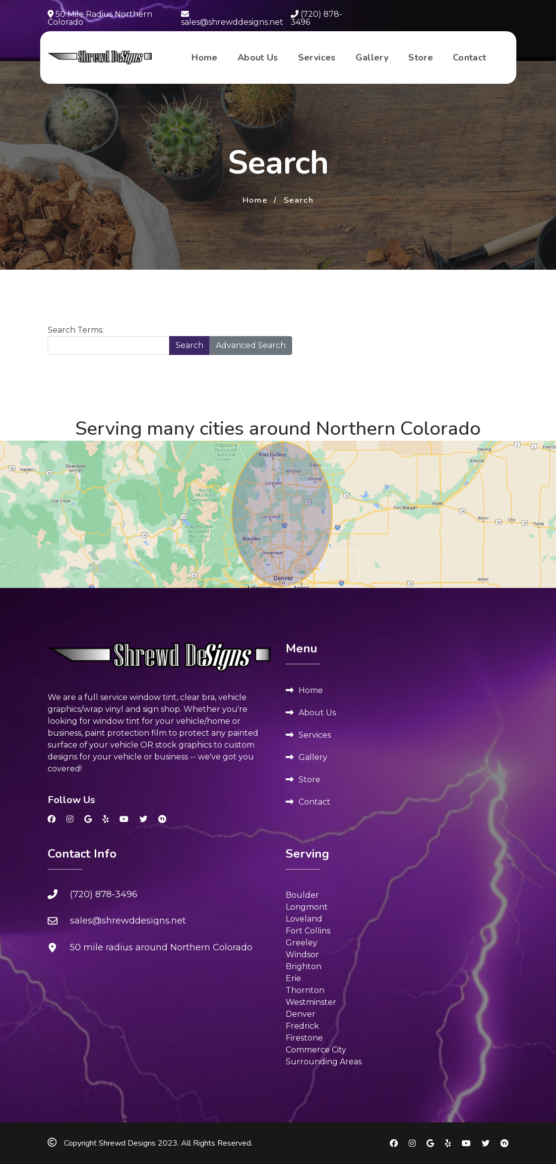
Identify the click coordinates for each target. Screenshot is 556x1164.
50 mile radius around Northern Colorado (161, 947)
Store (420, 57)
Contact (470, 57)
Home (204, 57)
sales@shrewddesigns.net (232, 18)
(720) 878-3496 (316, 18)
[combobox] (109, 345)
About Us (258, 57)
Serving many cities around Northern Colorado (278, 428)
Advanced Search (251, 345)
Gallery (372, 57)
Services (317, 57)
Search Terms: (76, 330)
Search (189, 345)
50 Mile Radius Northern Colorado (100, 18)
